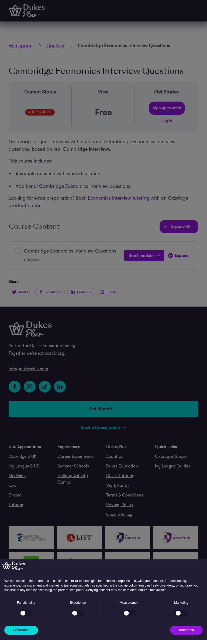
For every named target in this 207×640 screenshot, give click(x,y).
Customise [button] (21, 630)
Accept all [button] (186, 630)
